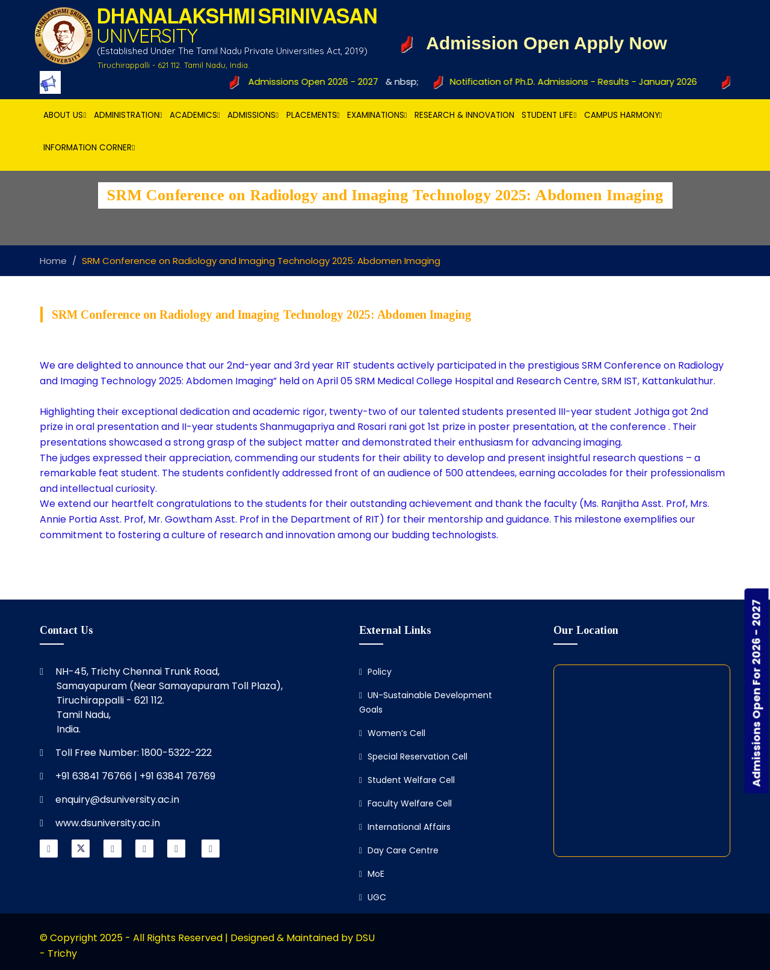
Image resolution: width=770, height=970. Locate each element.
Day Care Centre (399, 850)
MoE (371, 874)
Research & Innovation (464, 115)
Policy (375, 672)
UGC (372, 897)
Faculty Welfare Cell (405, 803)
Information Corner (89, 147)
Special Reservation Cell (413, 757)
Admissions (253, 115)
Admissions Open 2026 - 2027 (310, 82)
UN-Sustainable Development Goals (425, 702)
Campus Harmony (623, 115)
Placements (313, 115)
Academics (195, 115)
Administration (128, 115)
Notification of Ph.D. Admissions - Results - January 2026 (571, 82)
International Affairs (405, 827)
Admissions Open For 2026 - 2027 (756, 693)
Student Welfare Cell (407, 780)
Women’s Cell (392, 733)
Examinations (377, 115)
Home (53, 260)
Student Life (549, 115)
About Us (64, 115)
